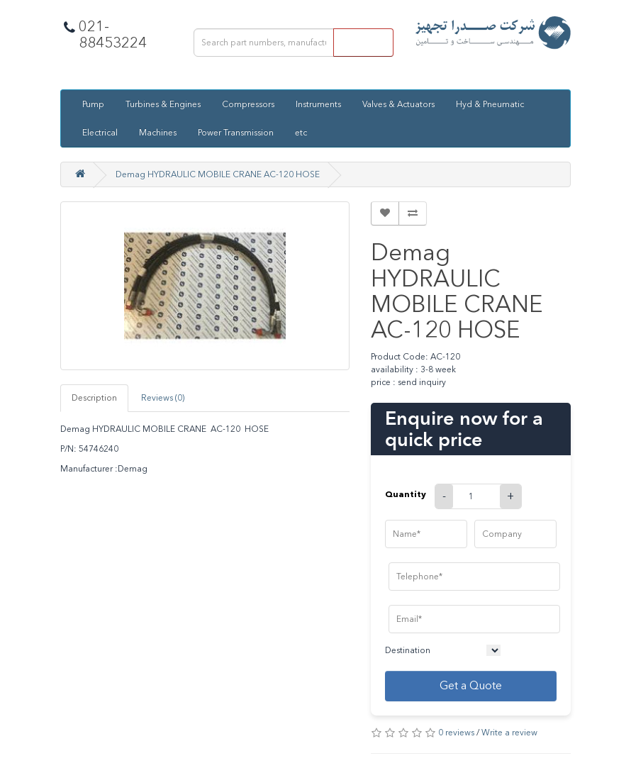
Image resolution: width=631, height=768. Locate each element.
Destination (407, 650)
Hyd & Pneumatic (490, 104)
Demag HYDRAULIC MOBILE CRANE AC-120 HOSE (218, 174)
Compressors (248, 104)
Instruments (318, 104)
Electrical (100, 133)
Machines (158, 133)
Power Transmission (236, 133)
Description (94, 398)
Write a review (509, 733)
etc (301, 133)
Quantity (405, 494)
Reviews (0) (162, 398)
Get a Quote (471, 685)
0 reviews (456, 733)
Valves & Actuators (398, 104)
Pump (93, 104)
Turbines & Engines (163, 104)
